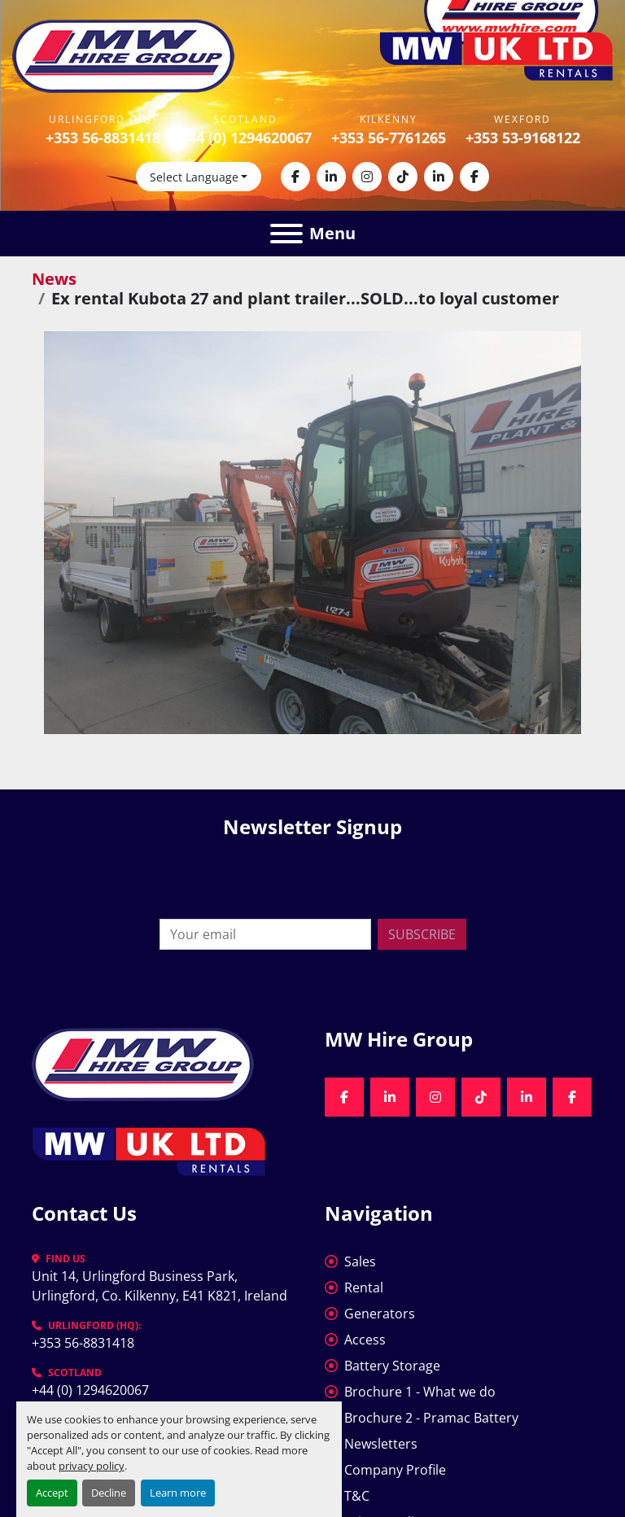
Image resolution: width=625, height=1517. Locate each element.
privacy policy (92, 1465)
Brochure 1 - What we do (420, 1392)
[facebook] (295, 176)
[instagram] (367, 176)
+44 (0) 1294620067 (246, 137)
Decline (108, 1492)
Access (365, 1340)
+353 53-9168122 (522, 137)
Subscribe (422, 934)
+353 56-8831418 (103, 137)
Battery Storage (392, 1366)
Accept (52, 1492)
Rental (363, 1287)
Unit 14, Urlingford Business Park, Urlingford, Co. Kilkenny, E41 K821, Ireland (159, 1286)
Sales (360, 1261)
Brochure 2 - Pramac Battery (431, 1418)
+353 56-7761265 (388, 137)
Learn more (178, 1492)
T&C (356, 1496)
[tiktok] (402, 176)
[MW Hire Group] (143, 1063)
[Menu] (286, 233)
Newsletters (380, 1444)
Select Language (194, 177)
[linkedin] (331, 176)
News (54, 279)
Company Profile (395, 1470)
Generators (379, 1313)
